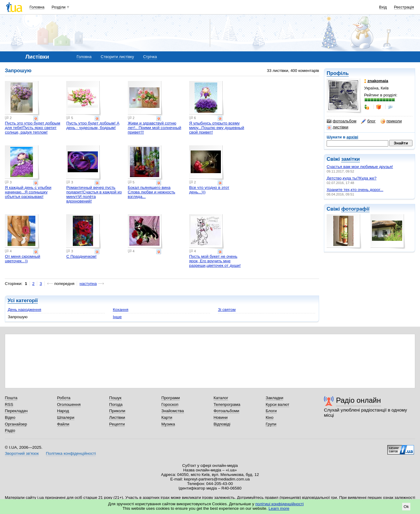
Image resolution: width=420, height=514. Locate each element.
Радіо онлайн (358, 400)
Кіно (269, 417)
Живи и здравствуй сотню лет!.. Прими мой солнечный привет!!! (154, 127)
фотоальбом (341, 121)
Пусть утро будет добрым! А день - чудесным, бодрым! (92, 125)
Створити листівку (117, 56)
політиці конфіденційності (279, 504)
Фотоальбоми (226, 411)
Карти (166, 417)
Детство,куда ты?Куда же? (351, 178)
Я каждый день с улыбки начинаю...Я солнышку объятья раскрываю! (28, 192)
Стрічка (150, 56)
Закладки (274, 398)
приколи (391, 121)
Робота (63, 398)
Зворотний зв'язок (22, 453)
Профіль (338, 73)
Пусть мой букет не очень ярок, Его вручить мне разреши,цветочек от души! (215, 261)
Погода (115, 404)
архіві (352, 137)
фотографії (355, 209)
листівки (337, 127)
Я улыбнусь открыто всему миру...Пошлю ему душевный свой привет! (216, 127)
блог (368, 121)
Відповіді (222, 424)
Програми (170, 398)
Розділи (59, 7)
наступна (88, 283)
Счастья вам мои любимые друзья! (360, 166)
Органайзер (16, 424)
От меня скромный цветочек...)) (22, 258)
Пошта (11, 398)
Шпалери (65, 417)
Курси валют (277, 404)
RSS (9, 404)
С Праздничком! (81, 256)
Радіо (10, 430)
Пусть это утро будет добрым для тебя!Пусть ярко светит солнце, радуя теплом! (32, 127)
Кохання (120, 309)
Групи (271, 424)
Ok (406, 506)
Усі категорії (23, 300)
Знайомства (172, 411)
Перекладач (16, 411)
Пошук (115, 398)
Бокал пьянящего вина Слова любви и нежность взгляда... (151, 192)
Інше (117, 317)
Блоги (271, 411)
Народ (63, 411)
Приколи (117, 411)
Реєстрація (404, 7)
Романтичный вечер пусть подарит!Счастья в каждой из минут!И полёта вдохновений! (93, 194)
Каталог (221, 398)
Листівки (117, 417)
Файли (63, 424)
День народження (24, 309)
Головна (37, 7)
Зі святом (227, 309)
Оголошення (69, 404)
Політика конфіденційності (71, 453)
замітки (350, 159)
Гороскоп (169, 404)
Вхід (383, 7)
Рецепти (117, 424)
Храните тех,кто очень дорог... (355, 189)
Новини (221, 417)
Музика (168, 424)
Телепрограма (227, 404)
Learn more (279, 508)
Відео (10, 417)
